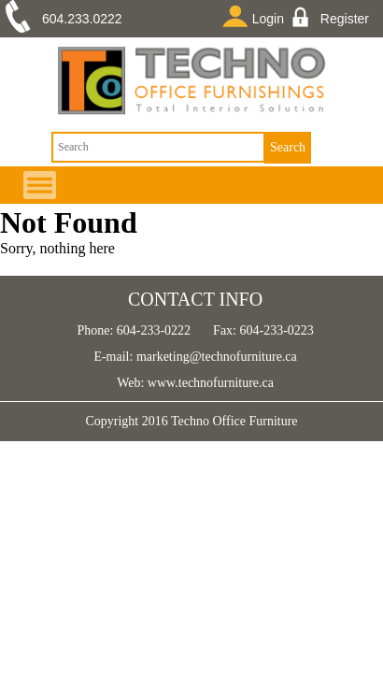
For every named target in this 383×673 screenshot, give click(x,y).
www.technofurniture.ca (209, 383)
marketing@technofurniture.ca (214, 357)
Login (256, 16)
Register (333, 17)
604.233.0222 (82, 18)
